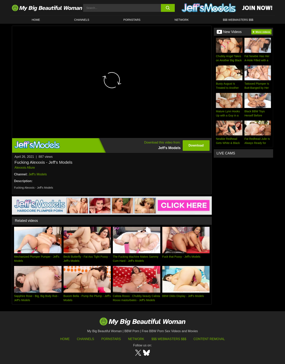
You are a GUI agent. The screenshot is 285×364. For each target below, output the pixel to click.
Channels (85, 339)
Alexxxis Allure (24, 167)
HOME (36, 19)
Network (182, 19)
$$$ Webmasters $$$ (168, 339)
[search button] (168, 8)
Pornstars (131, 19)
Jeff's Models (37, 174)
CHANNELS (81, 19)
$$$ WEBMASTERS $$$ (238, 19)
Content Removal (209, 339)
